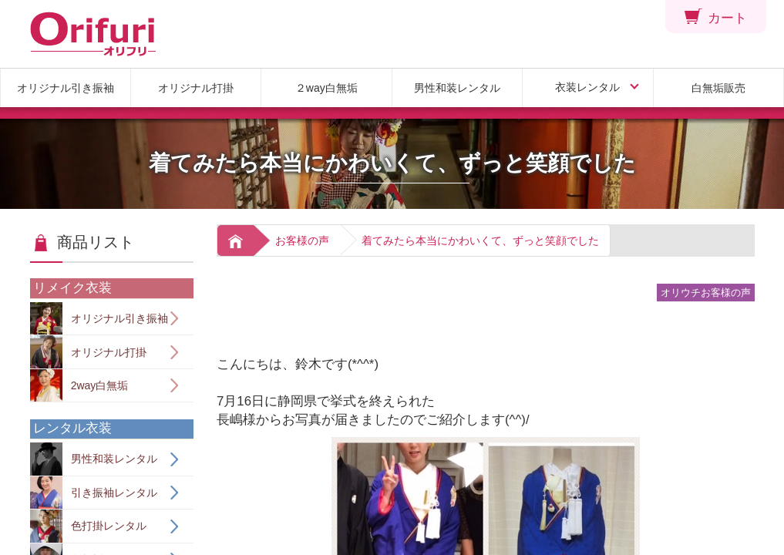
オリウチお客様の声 (706, 292)
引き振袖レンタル (93, 493)
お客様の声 (302, 240)
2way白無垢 (79, 385)
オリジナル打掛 (196, 88)
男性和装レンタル (457, 88)
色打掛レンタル (88, 526)
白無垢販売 (718, 88)
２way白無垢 (326, 88)
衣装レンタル (587, 87)
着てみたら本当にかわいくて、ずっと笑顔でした (480, 240)
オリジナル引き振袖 (65, 88)
